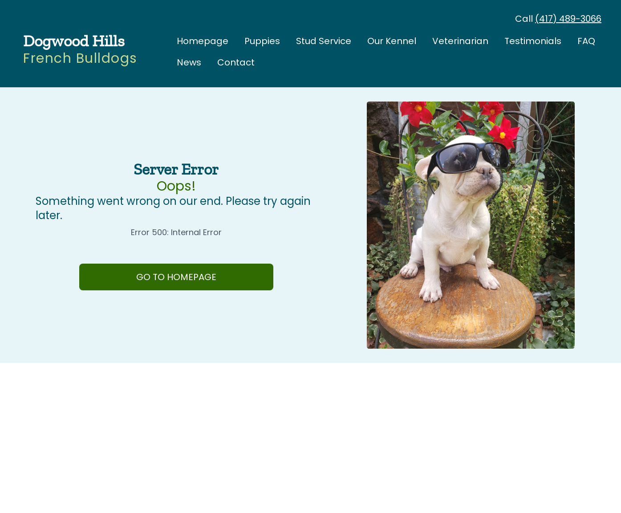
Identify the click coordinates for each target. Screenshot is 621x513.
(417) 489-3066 (568, 18)
